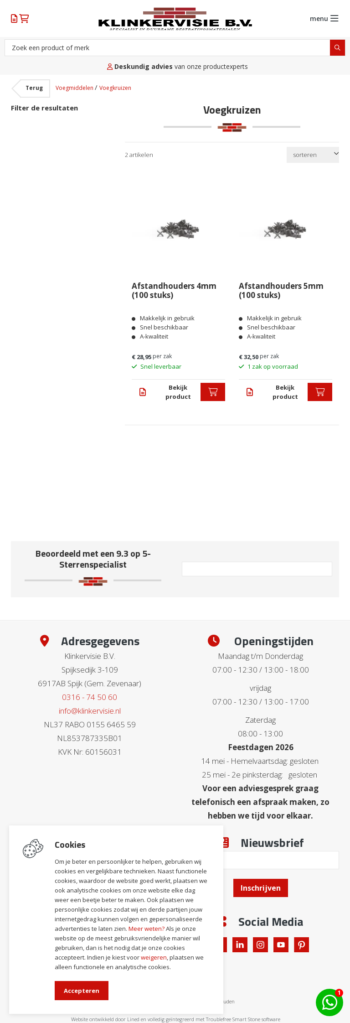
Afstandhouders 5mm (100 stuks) (281, 291)
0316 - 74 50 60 (89, 697)
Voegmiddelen (75, 88)
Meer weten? (147, 928)
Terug (34, 88)
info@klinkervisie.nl (90, 710)
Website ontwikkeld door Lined (105, 1019)
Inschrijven (261, 888)
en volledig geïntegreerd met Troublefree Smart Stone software (210, 1019)
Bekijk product (178, 392)
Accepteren (81, 990)
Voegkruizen (115, 88)
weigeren (154, 957)
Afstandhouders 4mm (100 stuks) (174, 291)
